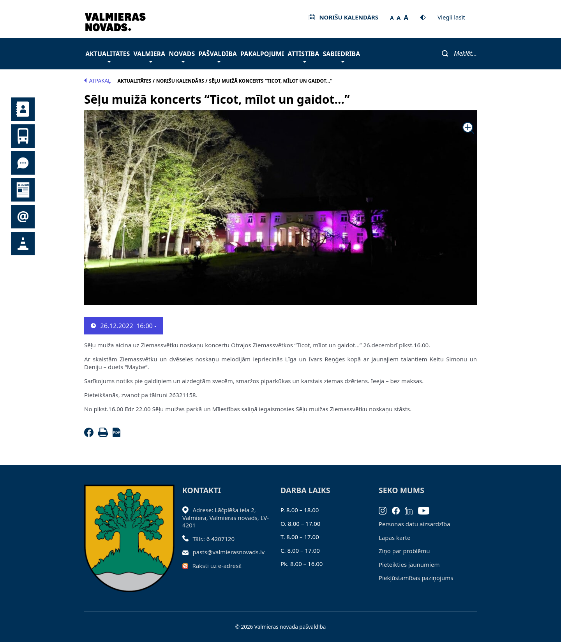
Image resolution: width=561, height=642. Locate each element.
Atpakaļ (97, 80)
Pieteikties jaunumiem (23, 216)
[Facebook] (90, 435)
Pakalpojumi (262, 54)
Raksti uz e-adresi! (217, 565)
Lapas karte (395, 537)
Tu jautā (23, 163)
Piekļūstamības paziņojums (416, 578)
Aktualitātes (107, 56)
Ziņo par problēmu (404, 551)
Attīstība (303, 56)
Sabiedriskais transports (23, 136)
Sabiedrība (341, 56)
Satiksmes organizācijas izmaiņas (23, 243)
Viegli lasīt (451, 17)
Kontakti (23, 109)
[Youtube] (426, 510)
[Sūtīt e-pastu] (187, 552)
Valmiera (150, 56)
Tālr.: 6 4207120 (214, 539)
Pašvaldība (217, 56)
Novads (182, 56)
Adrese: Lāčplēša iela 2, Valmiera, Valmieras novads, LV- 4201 (225, 517)
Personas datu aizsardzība (414, 524)
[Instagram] (385, 510)
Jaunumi (23, 190)
